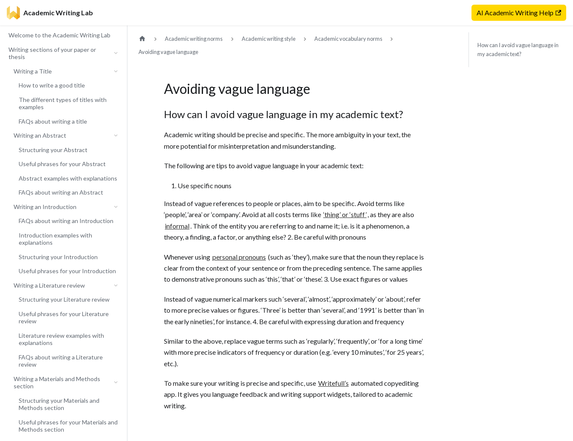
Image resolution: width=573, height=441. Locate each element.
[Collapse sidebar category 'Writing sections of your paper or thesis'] (115, 53)
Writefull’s (333, 383)
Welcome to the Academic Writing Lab (59, 35)
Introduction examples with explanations (55, 239)
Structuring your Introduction (58, 256)
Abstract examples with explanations (68, 178)
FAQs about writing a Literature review (61, 360)
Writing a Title (33, 71)
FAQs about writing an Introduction (66, 220)
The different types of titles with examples (63, 103)
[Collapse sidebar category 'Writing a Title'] (115, 71)
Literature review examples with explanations (61, 339)
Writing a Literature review (49, 285)
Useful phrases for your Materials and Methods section (68, 425)
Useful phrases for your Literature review (64, 317)
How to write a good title (52, 85)
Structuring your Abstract (53, 149)
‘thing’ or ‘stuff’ (345, 214)
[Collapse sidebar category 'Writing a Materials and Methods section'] (115, 383)
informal (177, 226)
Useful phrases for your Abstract (62, 163)
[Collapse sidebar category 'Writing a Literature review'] (115, 285)
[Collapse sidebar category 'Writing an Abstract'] (115, 135)
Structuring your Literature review (64, 299)
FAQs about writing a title (53, 121)
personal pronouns (239, 257)
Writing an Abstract (40, 135)
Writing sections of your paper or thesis (52, 53)
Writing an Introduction (45, 206)
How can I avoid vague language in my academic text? (518, 49)
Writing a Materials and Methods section (57, 382)
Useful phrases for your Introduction (67, 270)
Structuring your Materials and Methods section (59, 404)
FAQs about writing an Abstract (61, 192)
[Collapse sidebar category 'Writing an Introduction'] (115, 207)
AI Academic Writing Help (519, 12)
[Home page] (142, 38)
